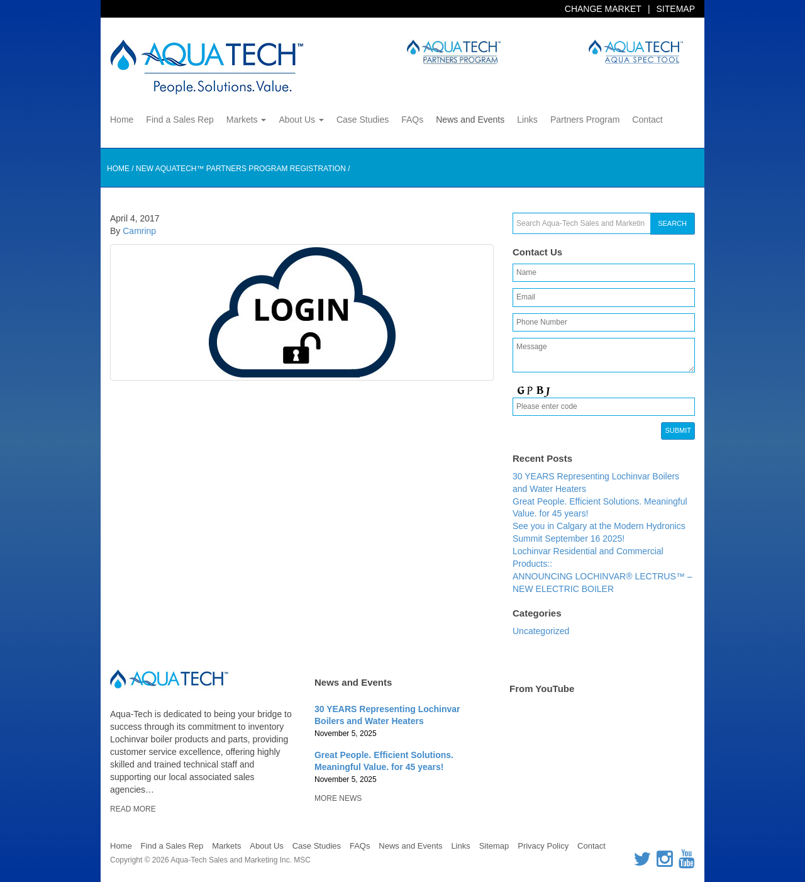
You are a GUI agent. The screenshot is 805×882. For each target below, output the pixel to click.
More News (338, 798)
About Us (301, 119)
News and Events (470, 119)
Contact (647, 119)
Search (672, 223)
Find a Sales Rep (179, 119)
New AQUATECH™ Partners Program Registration (241, 168)
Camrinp (139, 231)
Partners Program (584, 119)
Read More (133, 809)
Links (527, 119)
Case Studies (362, 119)
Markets (246, 119)
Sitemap (676, 9)
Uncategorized (541, 631)
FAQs (412, 119)
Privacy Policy (543, 846)
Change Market (603, 9)
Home (121, 119)
